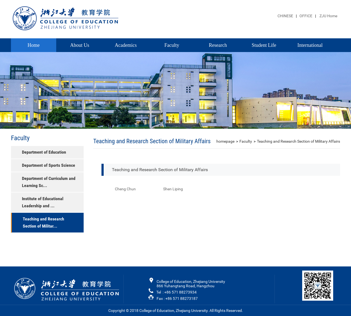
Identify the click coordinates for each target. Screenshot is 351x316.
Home (34, 45)
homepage (225, 141)
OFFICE (305, 16)
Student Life (264, 45)
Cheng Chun (125, 189)
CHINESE (285, 16)
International (310, 45)
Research (218, 45)
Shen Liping (173, 189)
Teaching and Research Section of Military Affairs (298, 141)
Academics (126, 45)
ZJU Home (328, 16)
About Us (79, 45)
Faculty (172, 45)
